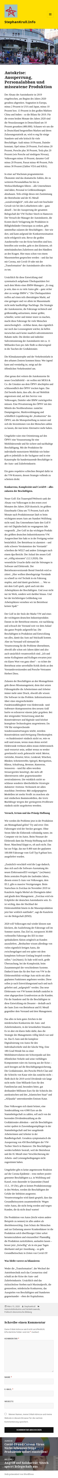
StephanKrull (29, 1306)
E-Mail (8, 1389)
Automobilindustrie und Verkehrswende (22, 1309)
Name (8, 1377)
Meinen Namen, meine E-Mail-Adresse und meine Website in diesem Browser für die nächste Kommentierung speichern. (28, 1418)
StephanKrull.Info (19, 21)
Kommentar (11, 1338)
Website (8, 1401)
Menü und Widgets (50, 17)
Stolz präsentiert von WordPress (19, 1474)
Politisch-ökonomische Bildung (18, 1312)
